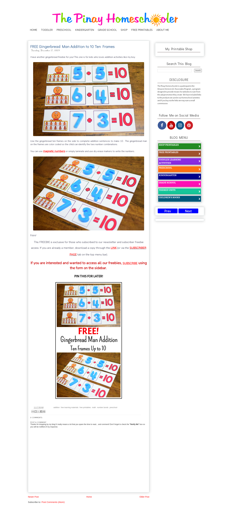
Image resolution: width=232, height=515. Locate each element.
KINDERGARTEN (84, 30)
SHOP (124, 30)
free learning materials (69, 407)
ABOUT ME (162, 30)
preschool (113, 407)
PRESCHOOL (64, 30)
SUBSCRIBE (130, 263)
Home (89, 497)
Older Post (144, 497)
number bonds (102, 407)
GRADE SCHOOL (107, 30)
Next (188, 211)
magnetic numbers (54, 151)
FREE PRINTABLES (142, 30)
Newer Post (33, 497)
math (94, 407)
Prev (167, 211)
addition (56, 407)
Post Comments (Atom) (53, 502)
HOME (33, 30)
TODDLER (47, 30)
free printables (85, 407)
